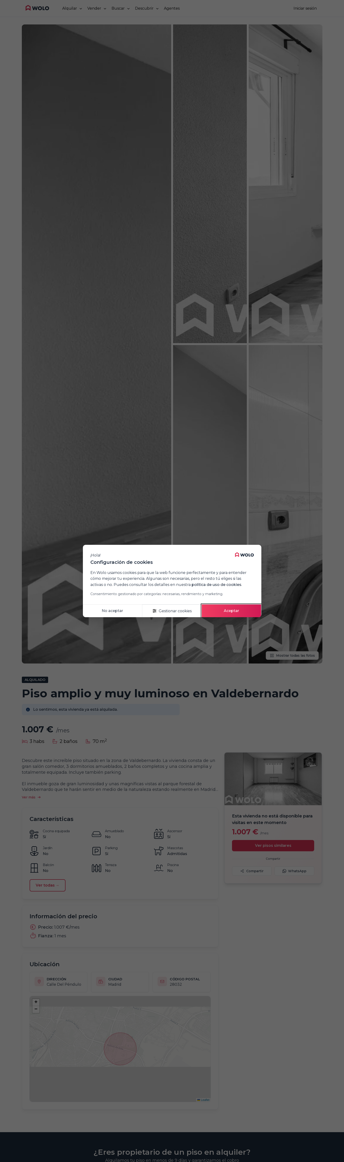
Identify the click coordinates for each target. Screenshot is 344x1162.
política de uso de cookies (216, 584)
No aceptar (112, 610)
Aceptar (231, 610)
